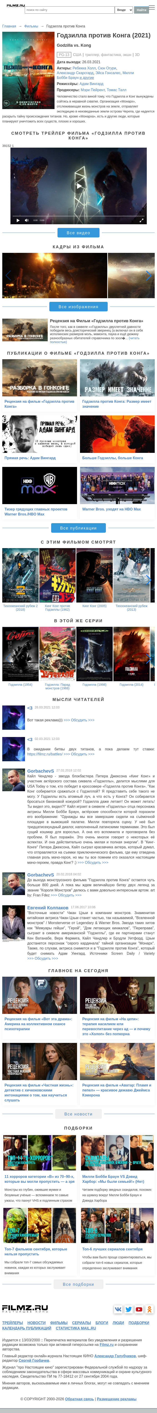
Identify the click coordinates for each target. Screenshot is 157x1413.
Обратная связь (79, 1399)
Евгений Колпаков (47, 907)
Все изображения (78, 307)
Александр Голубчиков (115, 1356)
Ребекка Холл (84, 68)
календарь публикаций (26, 1328)
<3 (29, 707)
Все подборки (78, 1284)
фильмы (58, 1323)
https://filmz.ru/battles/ (45, 754)
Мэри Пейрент (93, 90)
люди (118, 1323)
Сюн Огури (107, 68)
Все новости (78, 1114)
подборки (139, 1323)
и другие (87, 78)
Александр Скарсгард (75, 73)
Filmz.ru (107, 1345)
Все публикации (78, 528)
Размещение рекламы (117, 1399)
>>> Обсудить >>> (79, 720)
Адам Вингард (91, 84)
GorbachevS (40, 771)
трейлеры (12, 1323)
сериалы (81, 1323)
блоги (101, 1323)
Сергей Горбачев (34, 1360)
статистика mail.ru (76, 1328)
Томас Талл (116, 90)
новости (36, 1323)
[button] (149, 276)
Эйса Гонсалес (107, 73)
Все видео (78, 233)
